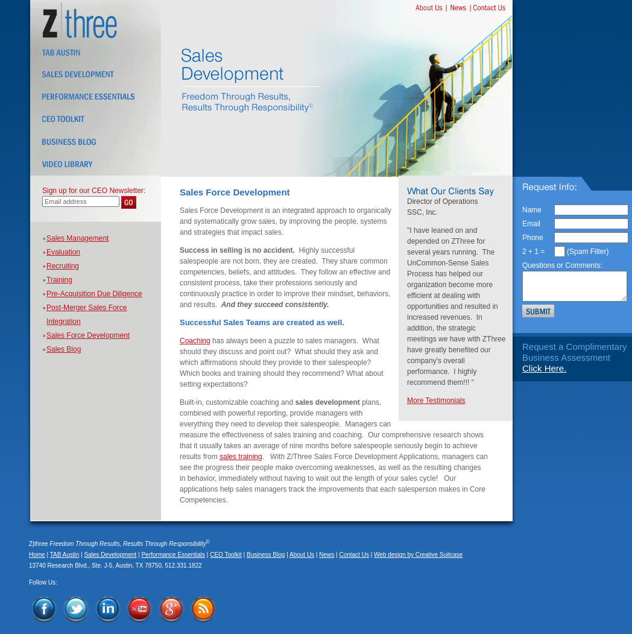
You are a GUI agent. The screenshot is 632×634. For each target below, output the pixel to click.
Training (59, 280)
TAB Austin (65, 554)
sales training (241, 456)
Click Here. (544, 368)
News (326, 554)
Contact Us (353, 554)
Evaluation (63, 252)
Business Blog (266, 554)
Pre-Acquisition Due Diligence (94, 294)
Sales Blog (63, 349)
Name (532, 210)
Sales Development (110, 554)
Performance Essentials (173, 554)
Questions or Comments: (562, 265)
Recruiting (62, 266)
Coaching (195, 341)
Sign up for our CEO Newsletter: (93, 190)
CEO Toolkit (226, 554)
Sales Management (77, 238)
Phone (532, 237)
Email (531, 224)
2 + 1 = (533, 251)
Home (37, 554)
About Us (301, 554)
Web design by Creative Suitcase (418, 554)
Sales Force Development (88, 335)
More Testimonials (436, 400)
